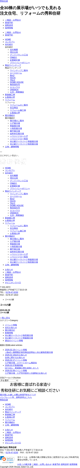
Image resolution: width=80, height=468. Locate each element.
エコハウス (15, 87)
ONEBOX (14, 90)
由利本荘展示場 (17, 134)
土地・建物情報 (12, 147)
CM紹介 (13, 57)
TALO (12, 80)
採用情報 (9, 28)
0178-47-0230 (12, 292)
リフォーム (10, 100)
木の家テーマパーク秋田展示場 (24, 144)
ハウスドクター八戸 (19, 136)
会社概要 (14, 50)
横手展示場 (15, 131)
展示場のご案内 (17, 121)
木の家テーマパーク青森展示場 (24, 141)
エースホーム (16, 73)
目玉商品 (14, 108)
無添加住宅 (15, 85)
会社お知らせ (11, 327)
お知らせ (9, 270)
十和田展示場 (16, 128)
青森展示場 (15, 126)
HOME (8, 39)
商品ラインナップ (13, 65)
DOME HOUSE (17, 82)
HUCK (13, 78)
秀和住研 (4, 1)
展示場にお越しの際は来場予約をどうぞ (18, 395)
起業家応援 (15, 60)
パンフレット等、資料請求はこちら (16, 397)
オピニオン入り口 (13, 283)
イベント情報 (11, 325)
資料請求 (9, 25)
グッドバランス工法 (19, 55)
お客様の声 (10, 97)
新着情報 (9, 333)
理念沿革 (14, 52)
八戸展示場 (15, 123)
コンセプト (10, 42)
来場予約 (9, 23)
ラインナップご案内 (19, 70)
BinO (12, 75)
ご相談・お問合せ (13, 20)
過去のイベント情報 (14, 341)
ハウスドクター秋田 (19, 139)
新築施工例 (10, 95)
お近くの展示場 (24, 464)
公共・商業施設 (17, 92)
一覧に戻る (5, 318)
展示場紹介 (10, 115)
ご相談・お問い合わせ (42, 464)
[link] (7, 459)
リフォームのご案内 (19, 105)
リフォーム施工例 (18, 110)
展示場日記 (10, 330)
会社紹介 (9, 44)
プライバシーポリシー (20, 63)
